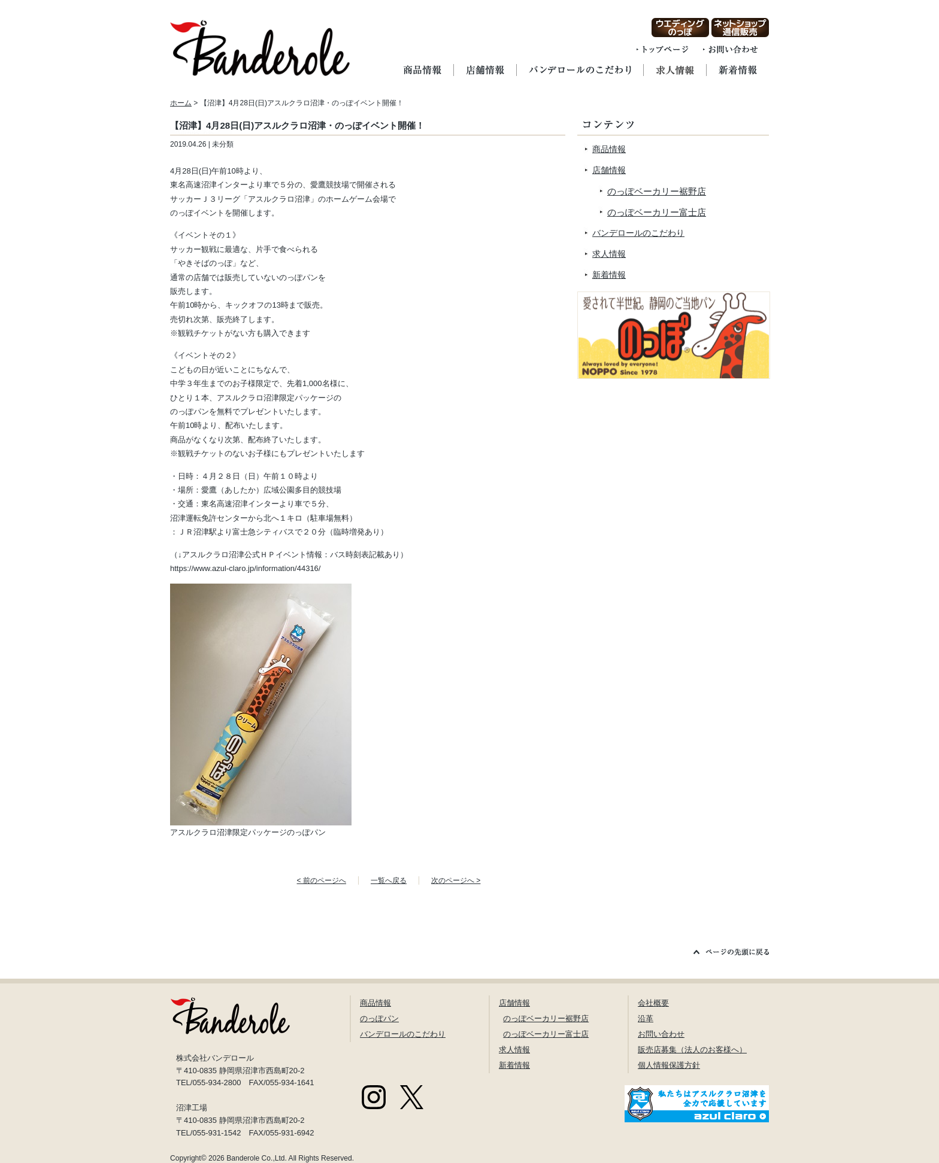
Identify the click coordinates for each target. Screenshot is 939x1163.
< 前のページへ (321, 880)
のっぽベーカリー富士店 (656, 212)
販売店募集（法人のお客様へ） (692, 1049)
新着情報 (609, 275)
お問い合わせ (661, 1034)
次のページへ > (455, 880)
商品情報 (609, 149)
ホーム (181, 103)
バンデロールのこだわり (638, 233)
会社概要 (653, 1002)
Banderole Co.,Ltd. (256, 1158)
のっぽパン (379, 1018)
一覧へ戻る (389, 880)
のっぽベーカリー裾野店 (656, 191)
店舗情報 (609, 170)
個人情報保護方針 (669, 1065)
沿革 (645, 1018)
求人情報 (609, 254)
